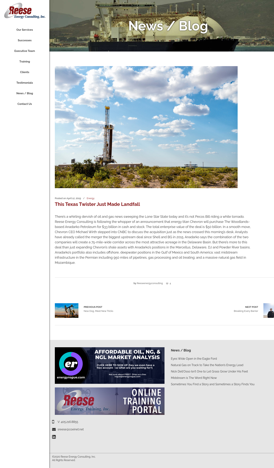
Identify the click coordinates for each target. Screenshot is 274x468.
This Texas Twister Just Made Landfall (97, 204)
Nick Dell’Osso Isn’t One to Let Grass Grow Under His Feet (209, 371)
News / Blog (181, 350)
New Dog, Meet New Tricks (66, 310)
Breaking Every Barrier (246, 308)
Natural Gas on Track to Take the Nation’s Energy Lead (207, 365)
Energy (91, 198)
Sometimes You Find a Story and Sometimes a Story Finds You (212, 384)
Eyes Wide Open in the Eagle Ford (194, 358)
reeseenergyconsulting (150, 283)
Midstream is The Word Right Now (194, 378)
